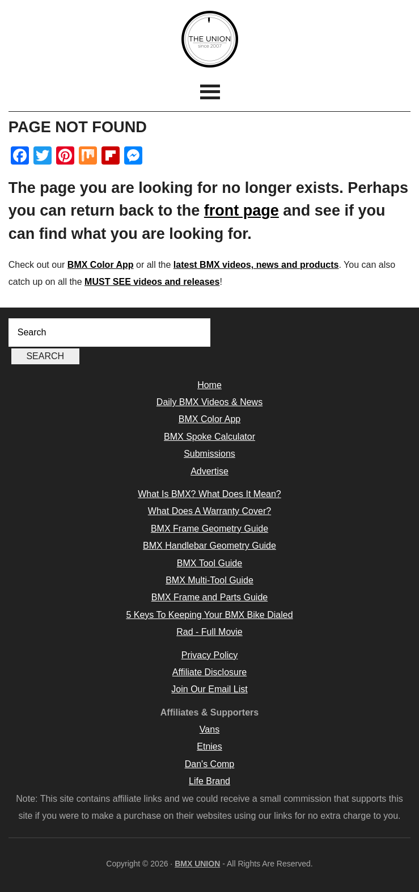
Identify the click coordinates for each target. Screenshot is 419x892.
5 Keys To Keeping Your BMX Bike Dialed (209, 615)
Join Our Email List (209, 689)
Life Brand (209, 781)
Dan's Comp (210, 764)
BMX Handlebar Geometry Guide (209, 545)
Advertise (209, 471)
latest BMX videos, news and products (256, 265)
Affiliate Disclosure (209, 672)
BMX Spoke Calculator (209, 436)
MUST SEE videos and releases (151, 282)
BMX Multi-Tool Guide (209, 580)
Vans (209, 729)
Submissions (209, 453)
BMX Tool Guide (209, 563)
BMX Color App (100, 265)
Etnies (209, 746)
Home (209, 385)
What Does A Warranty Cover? (209, 511)
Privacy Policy (209, 655)
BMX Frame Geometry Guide (209, 528)
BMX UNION (209, 39)
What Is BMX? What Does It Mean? (209, 494)
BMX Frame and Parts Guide (209, 597)
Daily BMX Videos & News (209, 402)
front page (241, 210)
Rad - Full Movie (209, 632)
